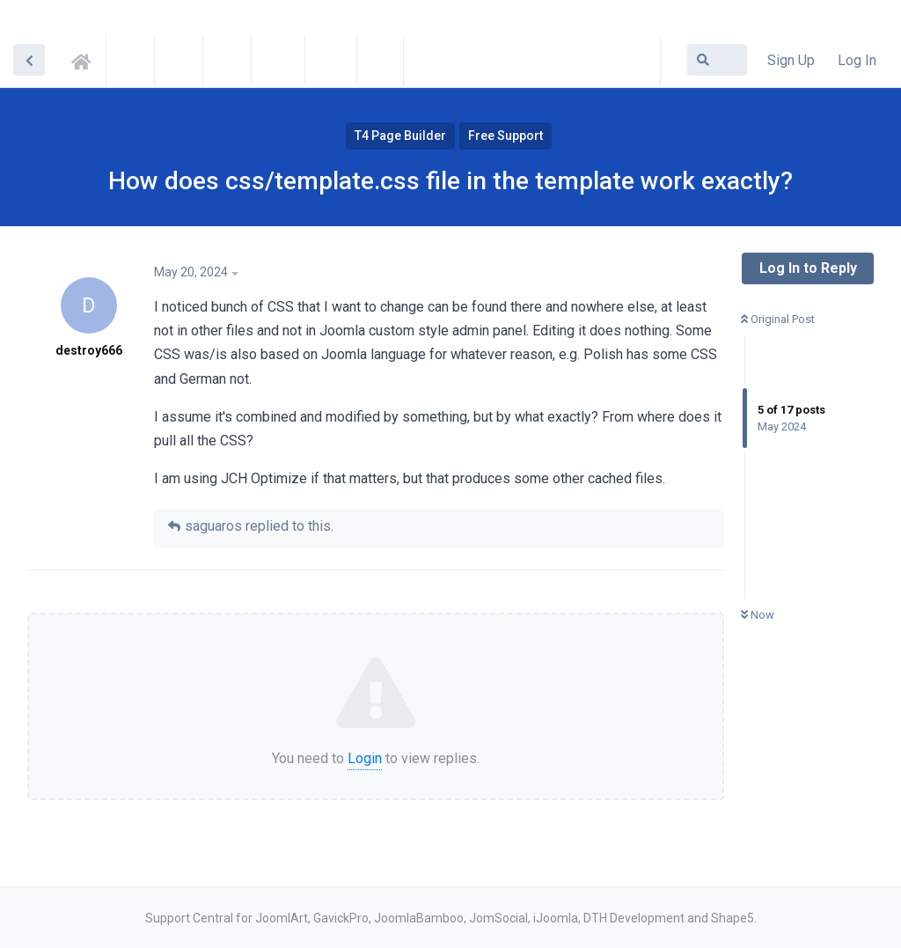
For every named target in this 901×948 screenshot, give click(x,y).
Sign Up (791, 60)
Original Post (778, 319)
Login (365, 758)
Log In (857, 60)
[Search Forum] (717, 60)
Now (757, 614)
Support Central (86, 59)
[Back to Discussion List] (29, 60)
